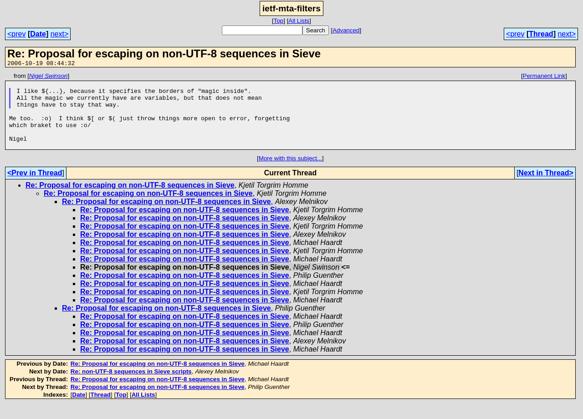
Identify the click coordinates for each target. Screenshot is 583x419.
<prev (16, 34)
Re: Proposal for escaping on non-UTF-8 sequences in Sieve (130, 200)
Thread (541, 34)
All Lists (298, 20)
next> (60, 34)
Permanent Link (544, 77)
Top (279, 20)
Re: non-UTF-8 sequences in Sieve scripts (131, 386)
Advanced (345, 30)
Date (38, 34)
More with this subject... (290, 173)
